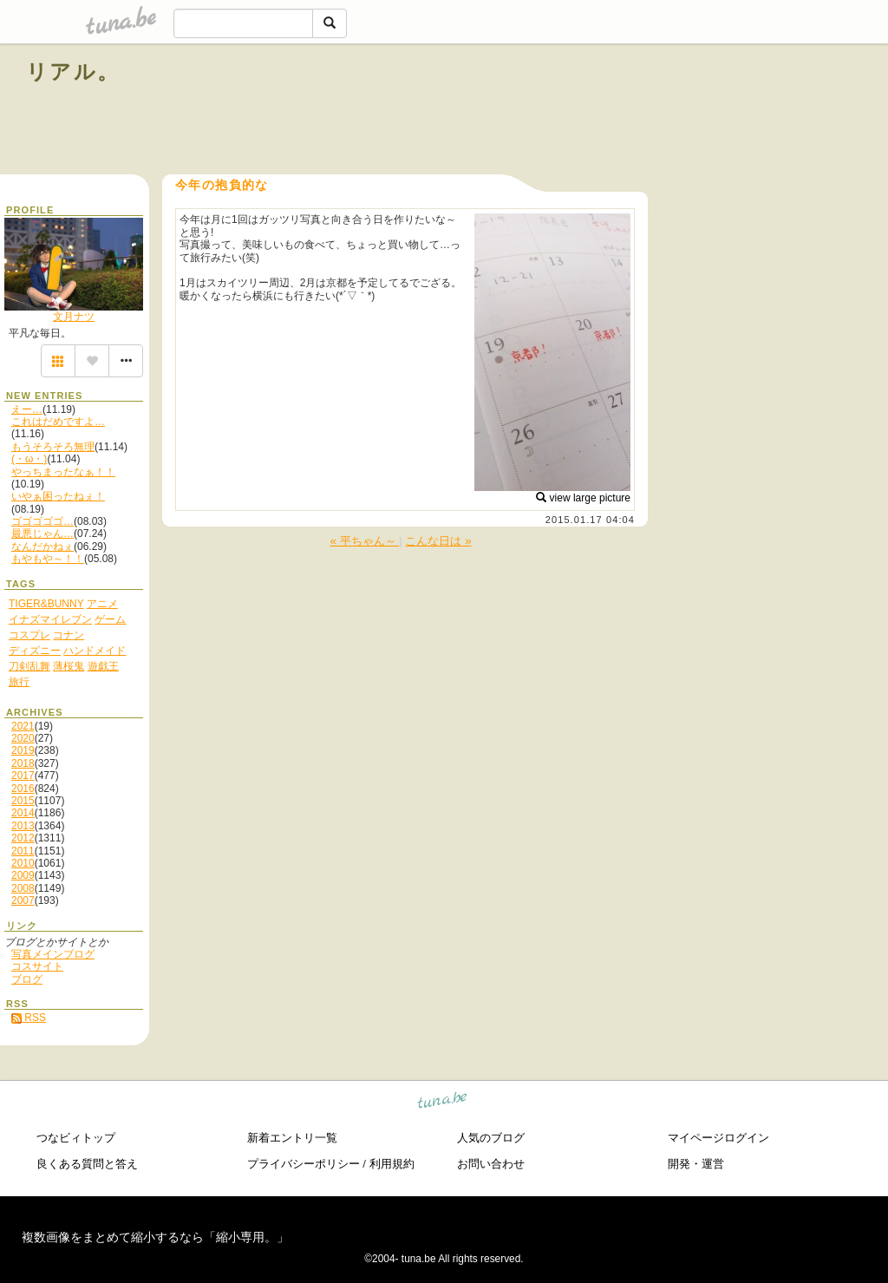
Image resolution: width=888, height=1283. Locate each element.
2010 (23, 863)
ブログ (26, 979)
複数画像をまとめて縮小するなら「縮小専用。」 (155, 1237)
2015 (23, 801)
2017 (23, 775)
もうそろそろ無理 (53, 447)
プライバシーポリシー (303, 1163)
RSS (28, 1017)
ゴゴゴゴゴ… (42, 521)
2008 (23, 888)
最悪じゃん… (42, 533)
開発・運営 (696, 1163)
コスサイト (37, 966)
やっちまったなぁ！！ (63, 472)
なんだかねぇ (42, 546)
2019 (23, 750)
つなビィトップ (75, 1137)
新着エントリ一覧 (292, 1137)
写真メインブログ (53, 954)
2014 (23, 813)
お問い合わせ (491, 1163)
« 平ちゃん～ (364, 540)
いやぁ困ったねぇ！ (58, 496)
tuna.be (442, 1103)
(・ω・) (29, 459)
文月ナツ (74, 317)
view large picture (583, 498)
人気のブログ (491, 1137)
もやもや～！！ (47, 559)
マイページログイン (718, 1137)
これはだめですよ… (58, 422)
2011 (23, 851)
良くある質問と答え (87, 1163)
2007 (23, 900)
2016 (23, 788)
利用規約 (392, 1163)
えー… (26, 409)
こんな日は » (438, 540)
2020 (23, 738)
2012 (23, 838)
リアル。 (73, 71)
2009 (23, 875)
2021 (23, 726)
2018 (23, 763)
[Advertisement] (664, 111)
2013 (23, 826)
